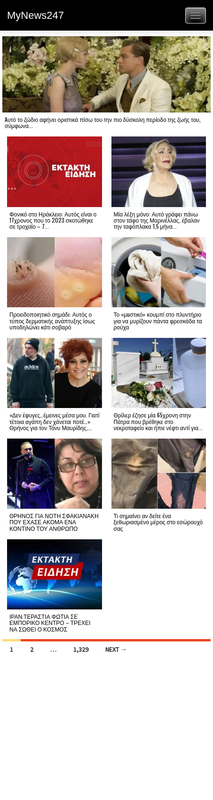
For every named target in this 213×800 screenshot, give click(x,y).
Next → (116, 649)
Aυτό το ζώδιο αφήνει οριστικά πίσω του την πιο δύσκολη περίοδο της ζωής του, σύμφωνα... (103, 122)
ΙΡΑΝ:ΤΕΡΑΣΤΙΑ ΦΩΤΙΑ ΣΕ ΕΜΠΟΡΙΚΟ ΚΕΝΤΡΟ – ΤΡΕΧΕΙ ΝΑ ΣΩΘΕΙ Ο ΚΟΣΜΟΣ (49, 622)
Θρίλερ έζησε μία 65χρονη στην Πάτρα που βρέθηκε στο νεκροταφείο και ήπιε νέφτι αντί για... (158, 421)
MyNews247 (35, 15)
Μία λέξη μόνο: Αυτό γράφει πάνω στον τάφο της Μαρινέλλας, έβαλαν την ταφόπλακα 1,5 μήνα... (157, 220)
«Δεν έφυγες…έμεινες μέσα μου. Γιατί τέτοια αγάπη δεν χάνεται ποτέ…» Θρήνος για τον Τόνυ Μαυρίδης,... (54, 421)
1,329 (80, 649)
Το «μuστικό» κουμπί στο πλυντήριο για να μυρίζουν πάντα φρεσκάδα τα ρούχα (158, 320)
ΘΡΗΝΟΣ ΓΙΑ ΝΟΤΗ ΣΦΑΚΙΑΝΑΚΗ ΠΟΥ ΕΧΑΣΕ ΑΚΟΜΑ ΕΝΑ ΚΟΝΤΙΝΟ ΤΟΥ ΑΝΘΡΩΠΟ (54, 522)
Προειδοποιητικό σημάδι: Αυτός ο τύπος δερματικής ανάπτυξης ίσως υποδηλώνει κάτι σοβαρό (52, 320)
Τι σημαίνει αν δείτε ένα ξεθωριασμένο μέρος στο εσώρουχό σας (158, 522)
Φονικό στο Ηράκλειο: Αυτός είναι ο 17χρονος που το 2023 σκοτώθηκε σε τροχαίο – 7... (52, 220)
